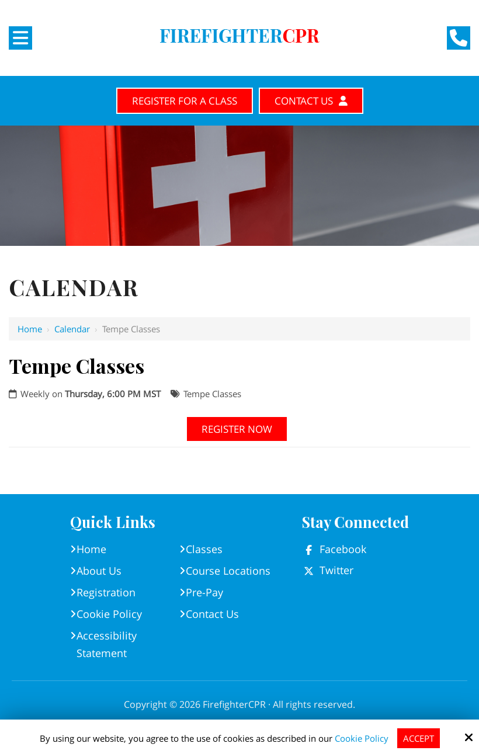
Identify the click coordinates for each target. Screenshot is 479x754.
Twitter (336, 570)
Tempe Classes (212, 393)
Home (30, 329)
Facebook (343, 549)
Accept (418, 738)
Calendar (72, 329)
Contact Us (311, 100)
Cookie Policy (361, 738)
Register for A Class (184, 100)
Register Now (237, 429)
